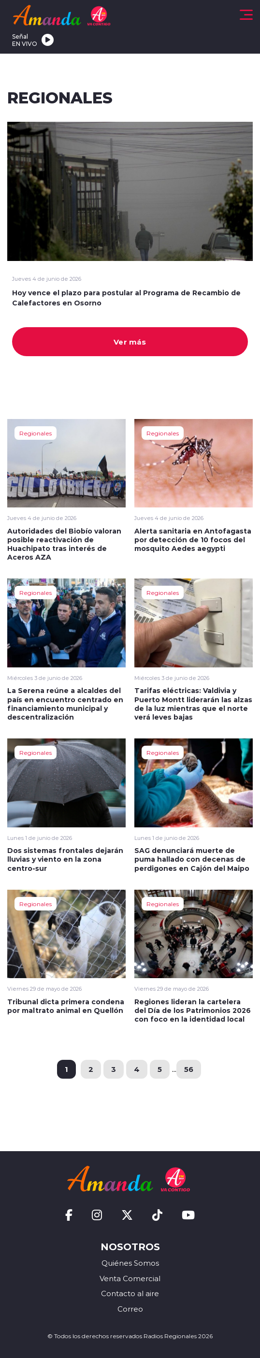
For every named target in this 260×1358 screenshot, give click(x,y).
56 (188, 1069)
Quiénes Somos (130, 1263)
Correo (130, 1309)
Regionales (35, 433)
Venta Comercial (130, 1278)
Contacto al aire (130, 1293)
